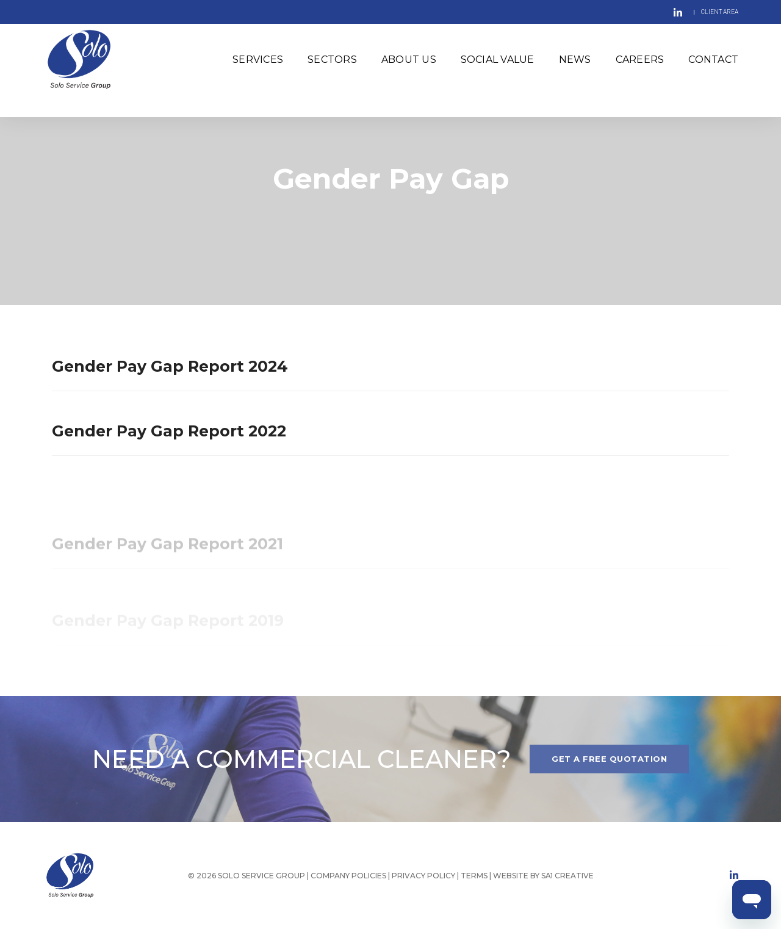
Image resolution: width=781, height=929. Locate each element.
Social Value (497, 64)
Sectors (332, 64)
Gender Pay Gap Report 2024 (170, 366)
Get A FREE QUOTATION (609, 759)
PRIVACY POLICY (423, 875)
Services (257, 64)
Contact (713, 64)
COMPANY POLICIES (348, 875)
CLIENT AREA (719, 12)
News (575, 64)
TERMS (475, 875)
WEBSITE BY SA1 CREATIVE (543, 875)
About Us (408, 64)
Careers (640, 64)
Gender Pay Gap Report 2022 (169, 431)
